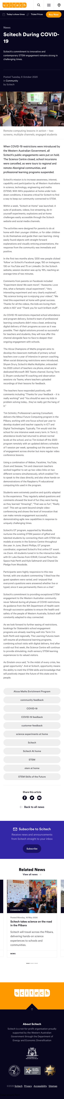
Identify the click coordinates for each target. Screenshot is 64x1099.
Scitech (32, 742)
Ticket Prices (34, 14)
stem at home (32, 768)
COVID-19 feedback (32, 717)
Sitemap (53, 1086)
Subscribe (32, 848)
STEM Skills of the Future (32, 776)
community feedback (32, 699)
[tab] (28, 963)
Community (12, 80)
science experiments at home (32, 734)
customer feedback (31, 725)
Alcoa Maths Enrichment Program (32, 691)
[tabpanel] (32, 918)
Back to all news (32, 807)
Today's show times (14, 14)
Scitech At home (32, 751)
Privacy (28, 1086)
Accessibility (40, 1086)
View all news (32, 874)
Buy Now (54, 14)
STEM (32, 759)
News (6, 27)
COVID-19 (32, 708)
